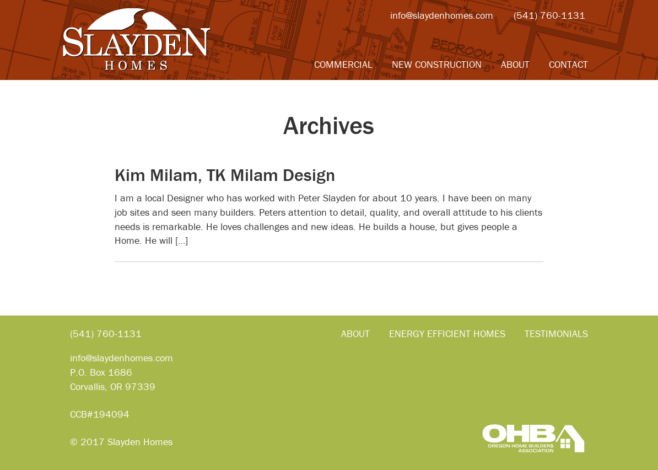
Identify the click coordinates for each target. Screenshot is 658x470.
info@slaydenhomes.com (441, 15)
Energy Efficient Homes (447, 333)
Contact (568, 64)
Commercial (343, 64)
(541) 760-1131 (549, 15)
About (515, 64)
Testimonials (556, 333)
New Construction (437, 64)
